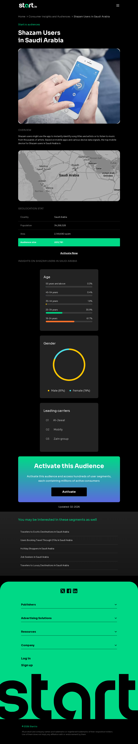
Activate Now (69, 253)
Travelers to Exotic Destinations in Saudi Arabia (44, 531)
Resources (28, 631)
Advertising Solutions (36, 618)
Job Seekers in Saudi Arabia (34, 557)
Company (27, 645)
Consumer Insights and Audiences (49, 16)
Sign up (27, 665)
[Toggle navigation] (117, 5)
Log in (26, 658)
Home (21, 16)
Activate (69, 492)
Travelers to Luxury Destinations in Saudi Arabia (44, 565)
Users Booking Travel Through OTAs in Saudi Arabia (46, 540)
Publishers (28, 604)
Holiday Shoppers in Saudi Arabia (37, 548)
